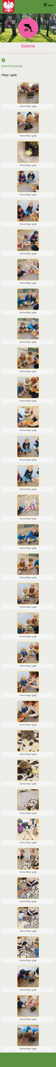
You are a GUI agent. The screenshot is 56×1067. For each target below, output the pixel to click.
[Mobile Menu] (48, 5)
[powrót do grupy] (3, 60)
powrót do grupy (11, 66)
